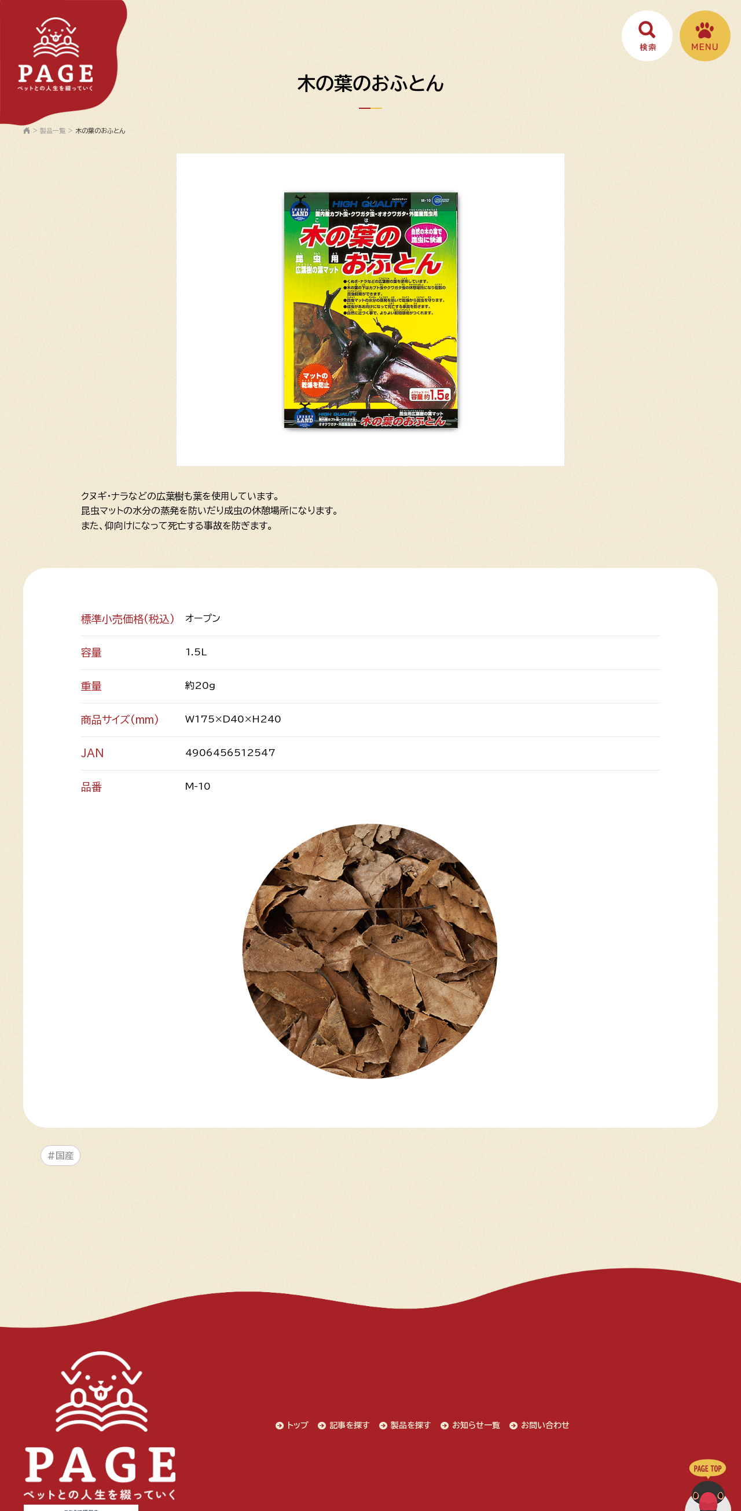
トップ (173, 1403)
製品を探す (290, 1403)
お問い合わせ (429, 1403)
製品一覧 (52, 130)
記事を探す (227, 1403)
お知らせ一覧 (358, 1403)
